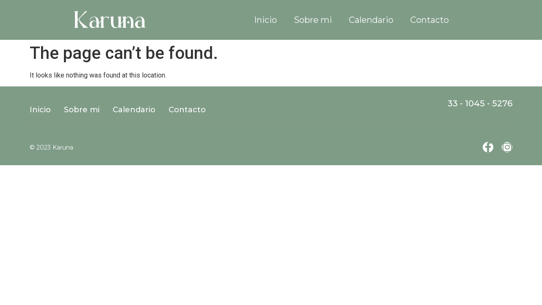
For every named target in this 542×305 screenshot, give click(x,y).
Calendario (371, 20)
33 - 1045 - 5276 (480, 103)
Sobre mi (313, 20)
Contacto (429, 20)
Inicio (265, 20)
